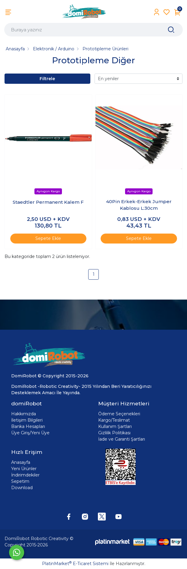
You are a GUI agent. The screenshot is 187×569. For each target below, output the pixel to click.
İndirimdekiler (25, 475)
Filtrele (47, 78)
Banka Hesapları (28, 426)
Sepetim (20, 481)
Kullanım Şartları (115, 426)
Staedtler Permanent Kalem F (48, 202)
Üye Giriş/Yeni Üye (30, 432)
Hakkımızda (23, 414)
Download (22, 487)
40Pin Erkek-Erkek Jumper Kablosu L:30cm (139, 205)
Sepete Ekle (48, 238)
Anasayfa (20, 462)
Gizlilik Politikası (114, 432)
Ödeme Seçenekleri (119, 414)
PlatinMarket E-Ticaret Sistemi (75, 563)
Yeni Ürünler (24, 468)
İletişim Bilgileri (27, 420)
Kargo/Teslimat (114, 420)
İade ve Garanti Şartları (121, 439)
